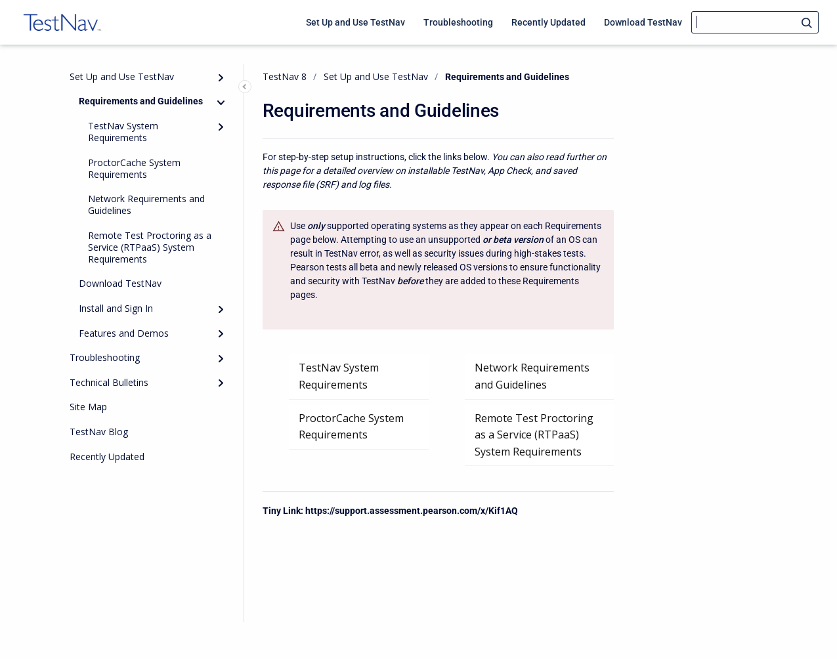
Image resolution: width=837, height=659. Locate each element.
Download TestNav (120, 283)
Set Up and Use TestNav (122, 76)
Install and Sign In (116, 308)
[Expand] (221, 77)
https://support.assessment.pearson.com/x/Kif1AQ (411, 510)
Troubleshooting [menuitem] (458, 22)
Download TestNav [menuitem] (643, 22)
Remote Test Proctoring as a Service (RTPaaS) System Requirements (149, 247)
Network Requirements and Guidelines (146, 204)
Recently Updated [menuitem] (548, 22)
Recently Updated (107, 456)
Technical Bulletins (109, 382)
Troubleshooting (105, 357)
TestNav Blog (99, 431)
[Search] (755, 22)
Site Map (88, 406)
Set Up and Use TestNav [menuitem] (355, 22)
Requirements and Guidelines (141, 101)
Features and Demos (124, 333)
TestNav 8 (285, 76)
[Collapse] (221, 102)
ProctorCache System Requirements (134, 168)
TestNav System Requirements (123, 131)
